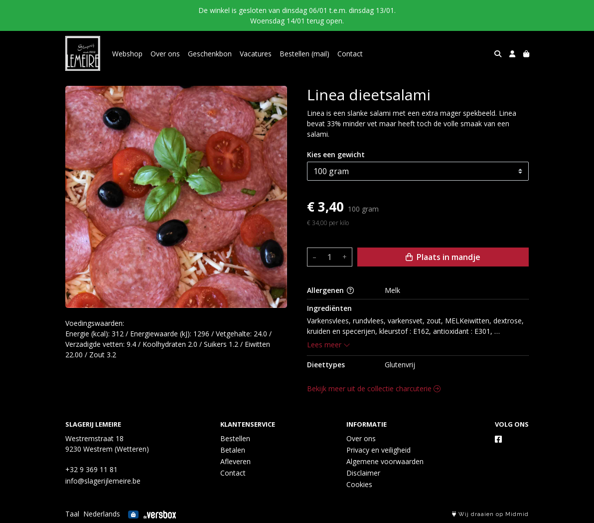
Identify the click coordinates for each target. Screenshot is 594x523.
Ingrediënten (329, 308)
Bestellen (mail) (304, 53)
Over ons (165, 53)
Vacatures (256, 53)
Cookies (359, 484)
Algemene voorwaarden (385, 461)
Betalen (232, 450)
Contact (350, 53)
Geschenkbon (210, 53)
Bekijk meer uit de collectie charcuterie (374, 388)
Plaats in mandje (443, 257)
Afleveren (235, 461)
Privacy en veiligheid (378, 450)
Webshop (127, 53)
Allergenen (330, 290)
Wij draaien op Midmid (490, 514)
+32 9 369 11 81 (91, 469)
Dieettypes (326, 364)
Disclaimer (363, 473)
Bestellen (235, 438)
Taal (72, 514)
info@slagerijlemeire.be (103, 481)
